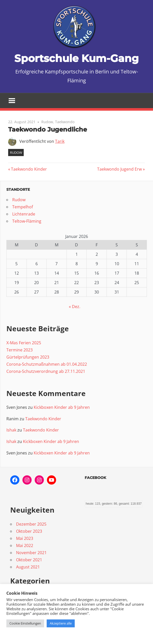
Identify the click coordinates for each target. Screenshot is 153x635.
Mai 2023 (24, 538)
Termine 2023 (19, 350)
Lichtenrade (23, 214)
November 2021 (31, 552)
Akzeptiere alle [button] (61, 623)
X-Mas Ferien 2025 (23, 343)
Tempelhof (22, 207)
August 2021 (28, 567)
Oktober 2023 (29, 531)
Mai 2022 (24, 545)
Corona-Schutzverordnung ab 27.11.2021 (45, 371)
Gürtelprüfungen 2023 (27, 357)
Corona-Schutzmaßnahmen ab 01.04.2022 (46, 364)
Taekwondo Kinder (29, 169)
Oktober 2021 (29, 560)
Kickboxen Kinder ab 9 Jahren (62, 407)
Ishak (11, 430)
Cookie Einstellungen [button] (25, 623)
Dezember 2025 (31, 524)
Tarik (60, 141)
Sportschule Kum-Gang (76, 58)
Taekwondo (64, 121)
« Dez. (74, 306)
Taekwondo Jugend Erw (119, 169)
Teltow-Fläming (26, 221)
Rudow (47, 121)
